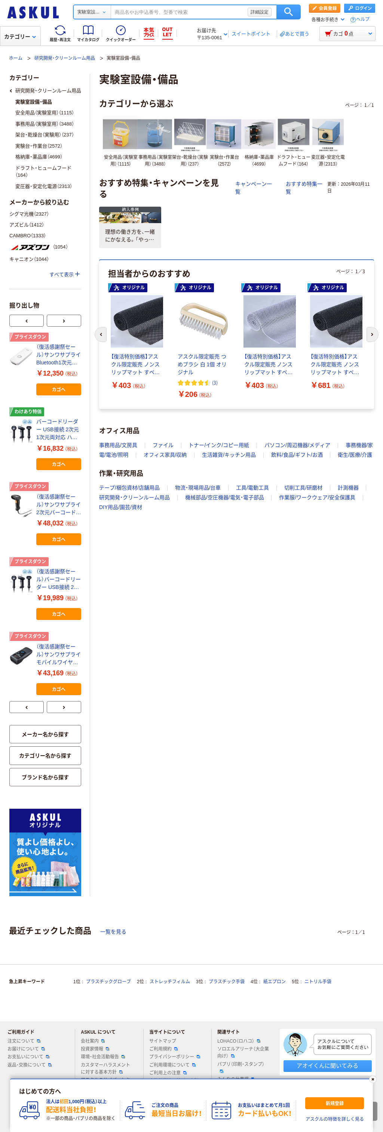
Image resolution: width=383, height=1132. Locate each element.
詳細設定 (260, 12)
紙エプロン (274, 981)
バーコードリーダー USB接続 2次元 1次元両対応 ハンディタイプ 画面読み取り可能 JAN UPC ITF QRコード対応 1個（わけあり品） (58, 430)
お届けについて (26, 1049)
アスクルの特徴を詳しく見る (335, 1119)
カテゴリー (20, 37)
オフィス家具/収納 (165, 455)
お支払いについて (28, 1056)
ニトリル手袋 (317, 981)
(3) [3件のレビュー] (215, 382)
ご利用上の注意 (168, 1073)
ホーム (15, 58)
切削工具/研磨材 (303, 488)
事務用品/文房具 (118, 445)
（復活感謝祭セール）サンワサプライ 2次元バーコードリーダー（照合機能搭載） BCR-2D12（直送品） (58, 505)
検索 (288, 11)
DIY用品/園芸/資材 (120, 507)
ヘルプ (363, 19)
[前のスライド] (101, 334)
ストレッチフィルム (170, 981)
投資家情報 (95, 1049)
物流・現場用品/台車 (198, 488)
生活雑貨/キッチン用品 (229, 455)
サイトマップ (162, 1041)
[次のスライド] (373, 334)
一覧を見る (113, 932)
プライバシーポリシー (174, 1056)
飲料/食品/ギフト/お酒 (297, 455)
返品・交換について (29, 1065)
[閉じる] (373, 1079)
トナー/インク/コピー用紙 (219, 445)
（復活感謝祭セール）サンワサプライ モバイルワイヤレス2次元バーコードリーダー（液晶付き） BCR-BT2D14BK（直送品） (58, 655)
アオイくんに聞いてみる (327, 1065)
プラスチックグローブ (108, 981)
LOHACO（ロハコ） (238, 1041)
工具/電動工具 (252, 488)
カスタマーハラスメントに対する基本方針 (105, 1068)
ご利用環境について (172, 1065)
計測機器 (348, 488)
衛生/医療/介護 (355, 455)
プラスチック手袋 (227, 981)
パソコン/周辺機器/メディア (297, 445)
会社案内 (93, 1041)
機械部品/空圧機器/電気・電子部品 (224, 497)
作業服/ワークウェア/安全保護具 (317, 497)
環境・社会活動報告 (103, 1056)
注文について (23, 1041)
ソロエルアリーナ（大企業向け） (243, 1052)
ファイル (163, 445)
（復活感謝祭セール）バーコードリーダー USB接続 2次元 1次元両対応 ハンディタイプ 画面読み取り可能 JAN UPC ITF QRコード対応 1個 (58, 579)
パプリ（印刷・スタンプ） (240, 1067)
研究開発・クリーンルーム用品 (64, 58)
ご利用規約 (163, 1049)
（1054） (38, 247)
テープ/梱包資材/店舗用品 (129, 488)
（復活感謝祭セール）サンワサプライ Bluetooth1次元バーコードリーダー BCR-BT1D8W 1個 (58, 355)
